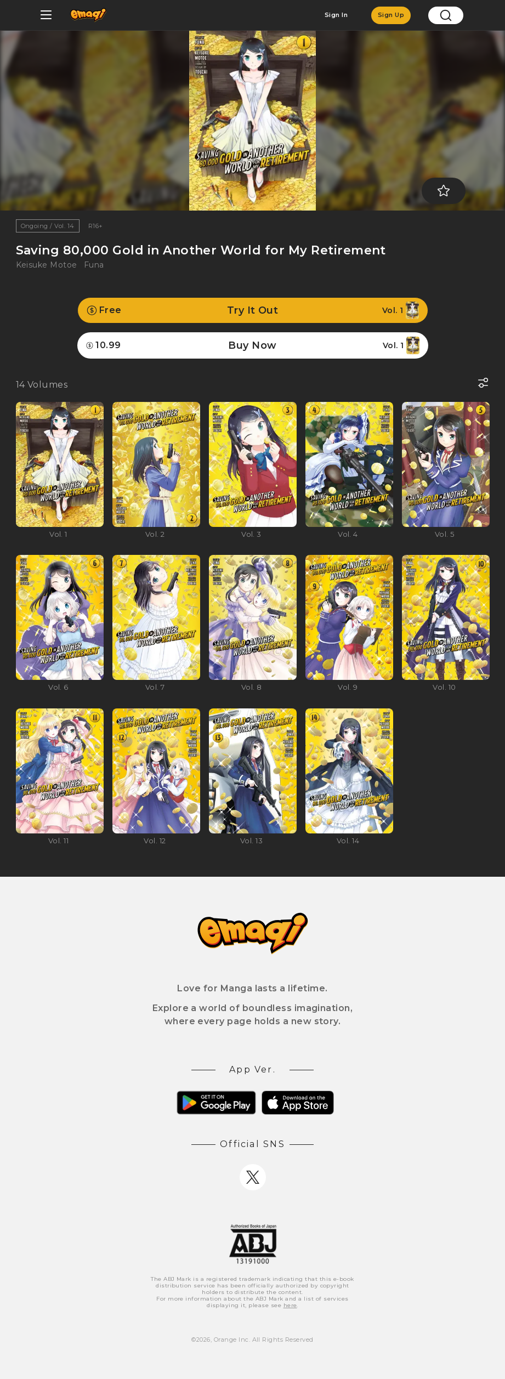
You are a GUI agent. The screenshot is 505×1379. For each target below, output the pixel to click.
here (290, 1305)
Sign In (336, 15)
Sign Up (391, 15)
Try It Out (253, 310)
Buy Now (252, 345)
